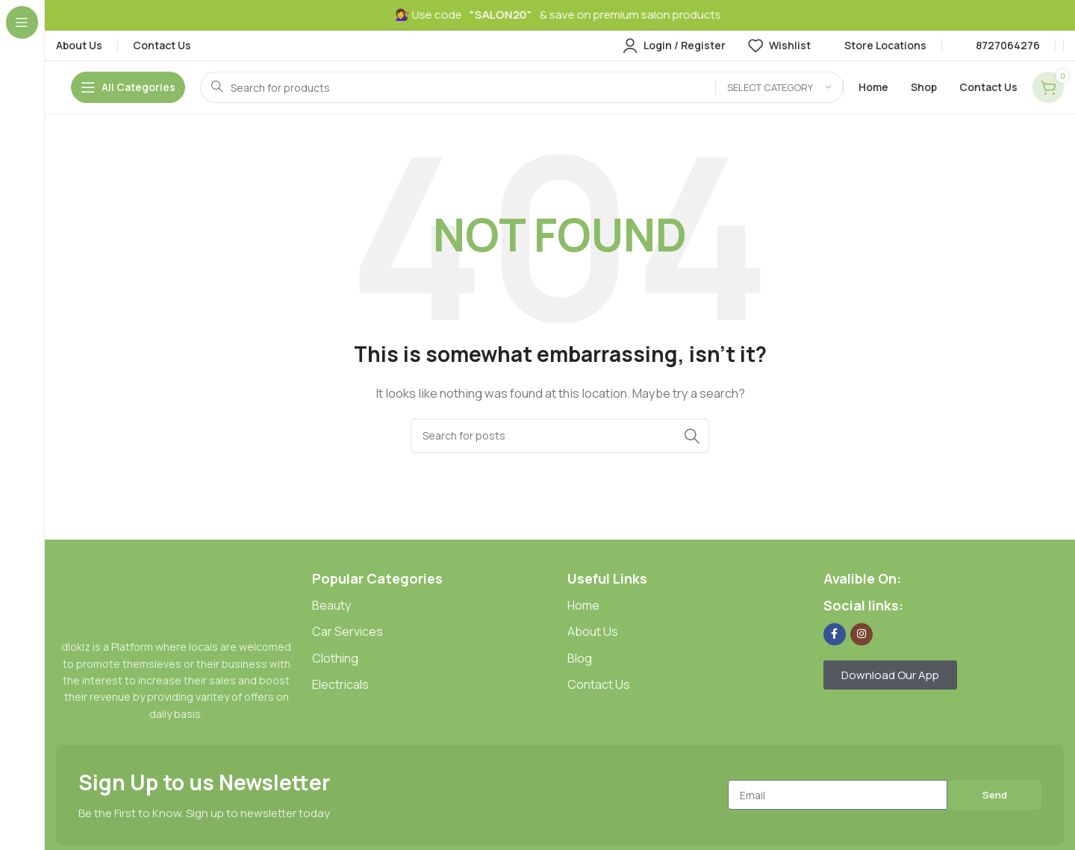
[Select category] (779, 88)
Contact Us (598, 684)
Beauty (331, 605)
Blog (579, 658)
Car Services (347, 631)
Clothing (335, 658)
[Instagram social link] (861, 634)
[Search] (522, 87)
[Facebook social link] (834, 634)
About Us (592, 631)
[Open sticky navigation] (128, 87)
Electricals (340, 684)
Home (583, 605)
